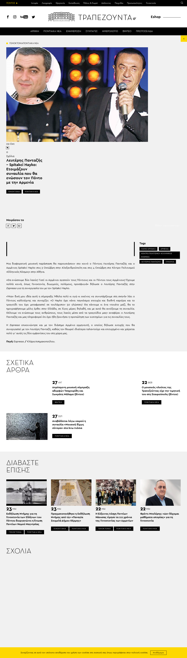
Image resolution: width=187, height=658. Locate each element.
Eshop (156, 17)
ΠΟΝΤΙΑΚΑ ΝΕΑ (52, 31)
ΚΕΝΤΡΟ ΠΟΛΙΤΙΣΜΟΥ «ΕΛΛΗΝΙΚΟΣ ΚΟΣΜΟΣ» (156, 255)
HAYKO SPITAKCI (148, 249)
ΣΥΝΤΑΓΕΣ (92, 31)
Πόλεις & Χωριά (90, 3)
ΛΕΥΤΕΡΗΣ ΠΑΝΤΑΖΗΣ (151, 262)
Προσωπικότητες (134, 3)
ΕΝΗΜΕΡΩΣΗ (73, 31)
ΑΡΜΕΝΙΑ (165, 249)
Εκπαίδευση (74, 3)
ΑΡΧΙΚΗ (34, 31)
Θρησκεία (60, 3)
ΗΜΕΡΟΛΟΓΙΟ (110, 31)
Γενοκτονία (151, 3)
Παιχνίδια (119, 3)
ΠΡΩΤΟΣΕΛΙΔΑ (144, 31)
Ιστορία (34, 3)
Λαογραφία (47, 3)
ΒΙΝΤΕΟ (127, 31)
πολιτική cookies (139, 653)
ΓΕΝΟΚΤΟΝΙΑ (14, 192)
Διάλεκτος (106, 3)
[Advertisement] (70, 249)
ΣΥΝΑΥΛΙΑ (170, 262)
